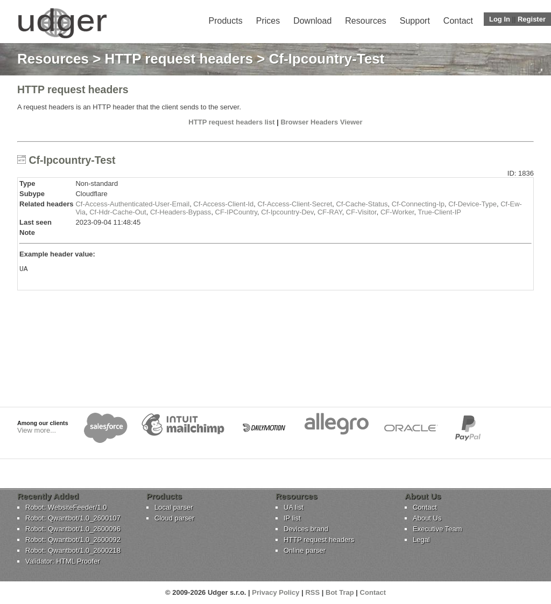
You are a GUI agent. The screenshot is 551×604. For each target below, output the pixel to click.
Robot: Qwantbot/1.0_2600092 (73, 540)
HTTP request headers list (231, 122)
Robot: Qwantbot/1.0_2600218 (73, 550)
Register (532, 19)
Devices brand (306, 529)
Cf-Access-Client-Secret (295, 204)
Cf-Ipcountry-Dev (287, 212)
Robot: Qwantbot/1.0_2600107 (73, 518)
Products (226, 20)
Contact (458, 20)
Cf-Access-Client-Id (223, 204)
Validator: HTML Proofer (62, 561)
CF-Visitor (361, 212)
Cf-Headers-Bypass (180, 212)
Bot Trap (340, 592)
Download (312, 20)
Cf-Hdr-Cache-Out (117, 212)
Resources (365, 20)
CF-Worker (397, 212)
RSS (312, 592)
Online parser (305, 550)
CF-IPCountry (236, 212)
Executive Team (437, 529)
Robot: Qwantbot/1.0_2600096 (73, 529)
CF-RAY (329, 212)
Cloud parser (174, 518)
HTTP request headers (179, 59)
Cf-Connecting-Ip (418, 204)
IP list (292, 518)
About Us (427, 518)
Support (415, 20)
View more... (36, 430)
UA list (293, 507)
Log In (499, 19)
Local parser (173, 507)
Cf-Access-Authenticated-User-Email (132, 204)
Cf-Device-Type (472, 204)
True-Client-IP (439, 212)
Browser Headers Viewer (321, 122)
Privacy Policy (275, 592)
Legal (421, 540)
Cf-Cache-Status (362, 204)
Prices (268, 20)
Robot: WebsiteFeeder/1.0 (66, 507)
